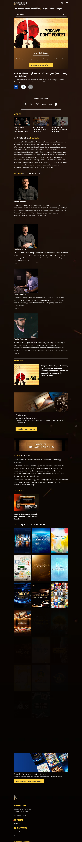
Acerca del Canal (20, 814)
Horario (17, 822)
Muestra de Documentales (27, 9)
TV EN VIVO (18, 818)
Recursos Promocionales (22, 834)
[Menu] (66, 3)
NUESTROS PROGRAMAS (23, 840)
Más (16, 219)
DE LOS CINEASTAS (27, 173)
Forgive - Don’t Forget (51, 9)
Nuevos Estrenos (19, 830)
